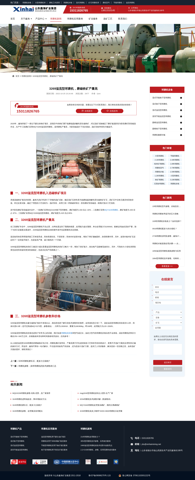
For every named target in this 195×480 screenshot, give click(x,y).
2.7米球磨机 (175, 168)
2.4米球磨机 (175, 160)
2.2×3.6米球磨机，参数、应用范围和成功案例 (98, 450)
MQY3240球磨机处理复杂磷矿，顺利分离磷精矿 (100, 405)
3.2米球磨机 (175, 180)
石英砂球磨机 (159, 184)
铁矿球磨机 (159, 180)
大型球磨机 (159, 156)
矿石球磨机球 (94, 3)
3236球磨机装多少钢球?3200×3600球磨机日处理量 (101, 411)
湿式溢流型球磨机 (159, 110)
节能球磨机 (118, 3)
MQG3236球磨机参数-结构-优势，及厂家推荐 (31, 393)
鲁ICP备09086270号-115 (100, 475)
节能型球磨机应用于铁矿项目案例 (54, 445)
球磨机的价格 (66, 333)
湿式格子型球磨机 (159, 104)
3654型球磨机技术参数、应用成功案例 (96, 441)
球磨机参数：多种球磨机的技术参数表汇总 (37, 366)
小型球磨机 (175, 176)
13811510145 (108, 10)
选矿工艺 (107, 18)
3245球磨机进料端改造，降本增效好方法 (29, 399)
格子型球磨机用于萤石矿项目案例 (54, 450)
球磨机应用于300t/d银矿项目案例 (54, 441)
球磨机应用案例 (75, 18)
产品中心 (39, 18)
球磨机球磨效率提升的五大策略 (165, 214)
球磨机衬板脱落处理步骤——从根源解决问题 (171, 243)
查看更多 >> (167, 266)
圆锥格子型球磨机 (159, 129)
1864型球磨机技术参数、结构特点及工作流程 (171, 258)
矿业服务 (93, 18)
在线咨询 (112, 111)
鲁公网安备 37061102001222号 (134, 475)
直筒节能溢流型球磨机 (161, 116)
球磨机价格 (27, 3)
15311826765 (28, 111)
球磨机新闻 (55, 18)
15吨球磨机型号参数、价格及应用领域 (168, 206)
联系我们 (122, 18)
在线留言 (87, 111)
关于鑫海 (25, 18)
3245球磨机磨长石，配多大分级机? (34, 361)
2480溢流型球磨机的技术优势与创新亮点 (96, 445)
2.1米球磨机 (159, 160)
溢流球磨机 (130, 3)
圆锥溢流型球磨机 (159, 122)
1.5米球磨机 (175, 172)
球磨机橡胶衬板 (158, 135)
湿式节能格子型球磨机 (161, 98)
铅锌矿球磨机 (159, 164)
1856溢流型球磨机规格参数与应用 (166, 251)
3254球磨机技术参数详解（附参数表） (96, 399)
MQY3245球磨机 (111, 210)
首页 (12, 18)
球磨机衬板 (68, 3)
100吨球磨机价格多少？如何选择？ (167, 221)
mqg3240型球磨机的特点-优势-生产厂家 (96, 393)
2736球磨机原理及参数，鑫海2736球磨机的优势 (172, 236)
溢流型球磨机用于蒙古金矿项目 (53, 437)
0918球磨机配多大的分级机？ (164, 229)
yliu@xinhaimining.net (151, 444)
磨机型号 (106, 3)
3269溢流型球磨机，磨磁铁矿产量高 (48, 76)
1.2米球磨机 (159, 176)
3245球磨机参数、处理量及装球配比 (27, 411)
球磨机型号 (159, 168)
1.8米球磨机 (175, 164)
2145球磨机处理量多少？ (90, 437)
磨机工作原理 (54, 3)
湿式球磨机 (80, 3)
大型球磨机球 (40, 3)
